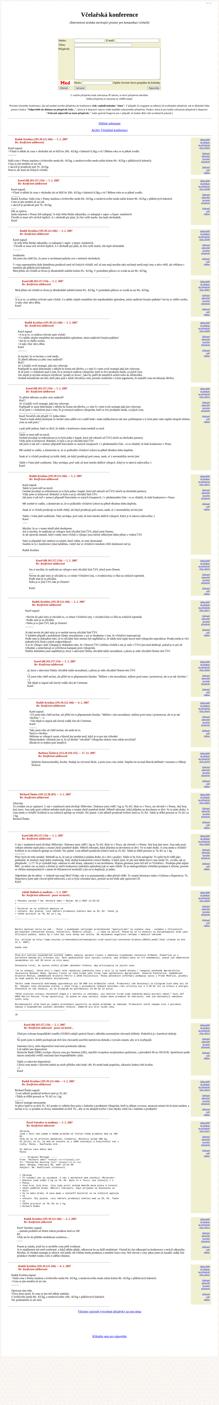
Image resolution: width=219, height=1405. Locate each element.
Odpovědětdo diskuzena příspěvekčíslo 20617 (204, 612)
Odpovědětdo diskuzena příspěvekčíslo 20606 (204, 846)
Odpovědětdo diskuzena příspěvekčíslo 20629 (204, 713)
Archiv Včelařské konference (109, 136)
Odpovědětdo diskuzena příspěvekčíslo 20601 (204, 291)
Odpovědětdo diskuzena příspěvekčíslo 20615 (204, 486)
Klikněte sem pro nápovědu (109, 1382)
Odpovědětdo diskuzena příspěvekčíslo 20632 (204, 1316)
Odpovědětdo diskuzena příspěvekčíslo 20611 (204, 1156)
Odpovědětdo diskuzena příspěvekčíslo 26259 (204, 763)
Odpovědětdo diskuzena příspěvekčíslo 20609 (204, 902)
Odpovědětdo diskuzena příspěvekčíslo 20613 (204, 398)
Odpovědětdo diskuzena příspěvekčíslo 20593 (204, 150)
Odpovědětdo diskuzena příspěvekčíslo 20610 (204, 1115)
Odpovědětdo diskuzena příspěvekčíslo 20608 (204, 333)
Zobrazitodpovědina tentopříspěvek (205, 163)
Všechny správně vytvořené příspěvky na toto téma (109, 1357)
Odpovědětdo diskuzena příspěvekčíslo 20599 (204, 241)
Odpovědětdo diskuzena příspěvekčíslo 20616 (204, 571)
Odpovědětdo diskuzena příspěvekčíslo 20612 (204, 1268)
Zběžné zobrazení (109, 129)
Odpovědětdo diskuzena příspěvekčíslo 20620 (204, 672)
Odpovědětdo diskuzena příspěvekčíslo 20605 (204, 804)
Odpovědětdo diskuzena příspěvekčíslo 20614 (204, 1058)
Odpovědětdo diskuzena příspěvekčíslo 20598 (204, 191)
